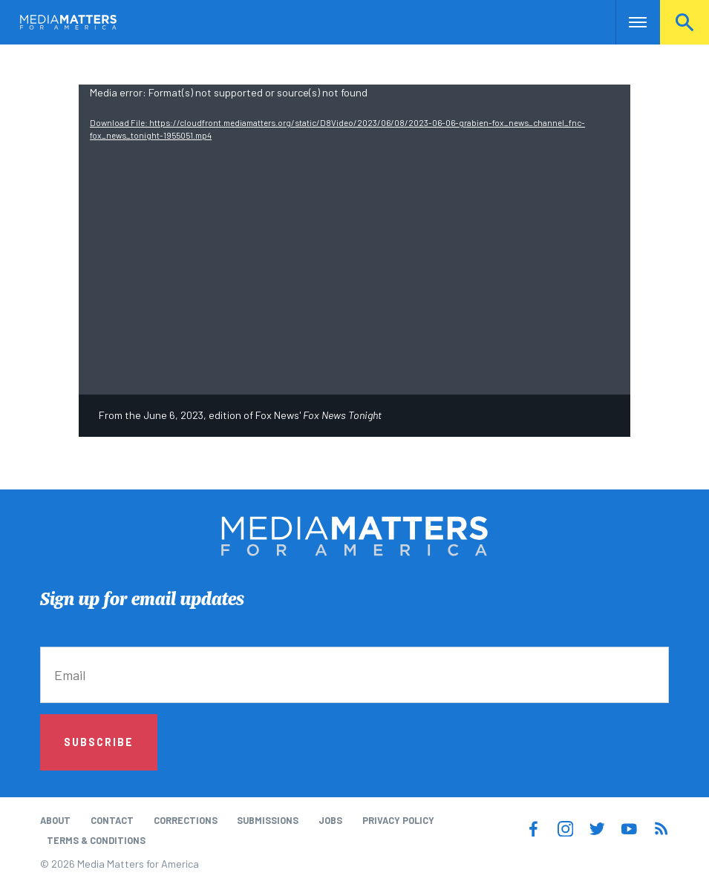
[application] (354, 240)
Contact (112, 820)
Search (684, 22)
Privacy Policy (398, 820)
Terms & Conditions (96, 840)
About (55, 820)
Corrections (186, 820)
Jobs (330, 820)
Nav (628, 22)
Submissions (267, 820)
